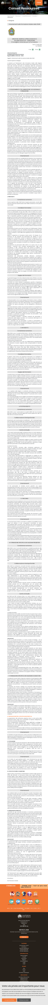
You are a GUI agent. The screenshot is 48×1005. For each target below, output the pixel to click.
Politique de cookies (23, 1000)
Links (24, 971)
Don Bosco (24, 947)
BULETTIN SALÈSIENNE (18, 908)
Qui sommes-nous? (24, 945)
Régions (24, 959)
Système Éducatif (24, 949)
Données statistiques (24, 972)
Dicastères (24, 958)
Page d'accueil (10, 16)
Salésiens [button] (24, 943)
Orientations (10, 17)
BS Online (27, 908)
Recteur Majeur (24, 955)
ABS (35, 908)
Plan (24, 968)
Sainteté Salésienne (24, 948)
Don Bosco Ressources (24, 977)
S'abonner (24, 937)
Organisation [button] (24, 953)
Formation (34, 16)
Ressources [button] (24, 975)
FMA (23, 909)
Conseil (24, 957)
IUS (38, 908)
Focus (24, 969)
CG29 (39, 3)
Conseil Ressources (26, 16)
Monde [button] (24, 966)
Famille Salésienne (24, 951)
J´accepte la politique (9, 1000)
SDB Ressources (24, 978)
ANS (8, 908)
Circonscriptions (24, 961)
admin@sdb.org (24, 926)
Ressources (18, 16)
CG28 (24, 962)
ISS (31, 908)
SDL (11, 908)
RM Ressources (24, 979)
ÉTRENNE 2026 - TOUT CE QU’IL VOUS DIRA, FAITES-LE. (34, 886)
